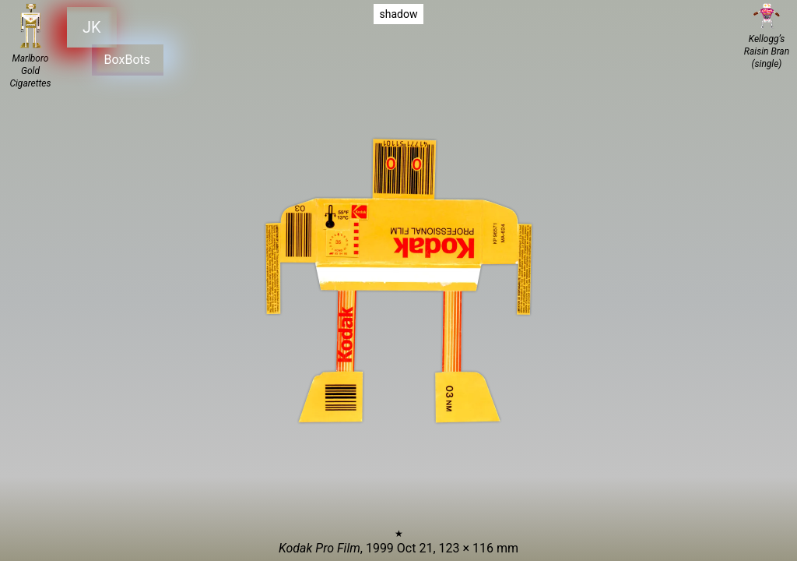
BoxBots (125, 57)
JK (92, 26)
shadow (399, 14)
